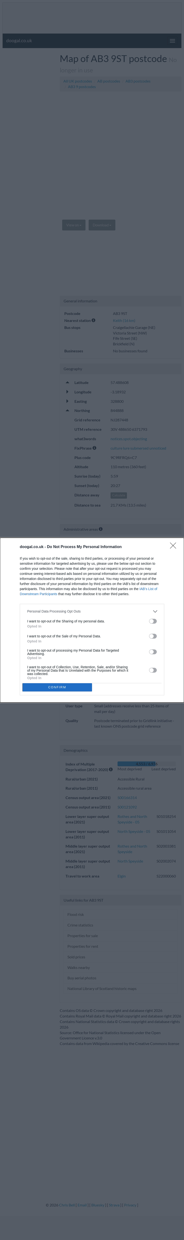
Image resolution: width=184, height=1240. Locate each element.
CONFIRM (57, 687)
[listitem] (92, 611)
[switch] (153, 621)
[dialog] (92, 620)
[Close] (174, 547)
